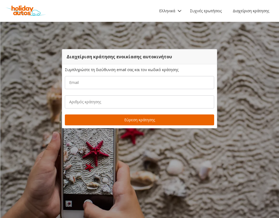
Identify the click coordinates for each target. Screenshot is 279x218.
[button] (170, 10)
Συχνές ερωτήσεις (206, 10)
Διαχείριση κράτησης (251, 10)
